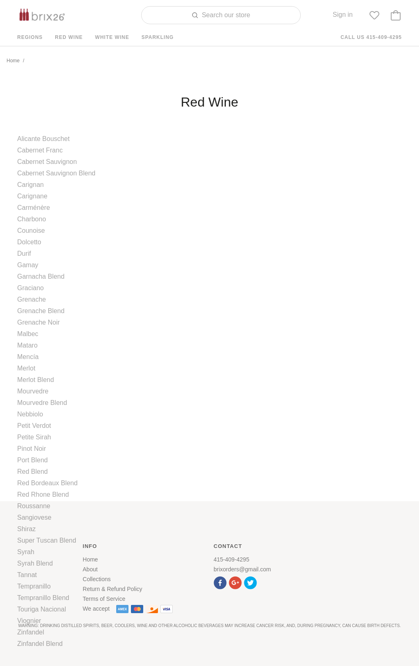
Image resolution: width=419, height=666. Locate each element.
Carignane (32, 196)
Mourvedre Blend (42, 402)
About (90, 569)
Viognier (29, 620)
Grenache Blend (41, 310)
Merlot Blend (35, 379)
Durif (24, 253)
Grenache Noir (38, 322)
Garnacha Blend (41, 276)
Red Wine (69, 37)
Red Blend (32, 471)
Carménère (33, 207)
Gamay (27, 264)
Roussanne (33, 505)
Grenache (31, 299)
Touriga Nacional (41, 609)
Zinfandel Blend (40, 643)
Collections (96, 579)
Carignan (30, 184)
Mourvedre (32, 391)
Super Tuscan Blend (46, 540)
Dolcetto (29, 242)
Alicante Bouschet (43, 138)
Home (13, 61)
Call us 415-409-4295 (371, 37)
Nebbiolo (30, 414)
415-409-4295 (231, 559)
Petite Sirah (34, 437)
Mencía (27, 356)
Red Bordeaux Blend (47, 483)
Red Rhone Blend (43, 494)
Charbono (31, 219)
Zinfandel (30, 632)
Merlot (26, 368)
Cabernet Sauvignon (47, 161)
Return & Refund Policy (112, 589)
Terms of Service (104, 599)
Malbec (27, 333)
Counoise (31, 230)
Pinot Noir (31, 448)
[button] (221, 581)
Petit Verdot (34, 425)
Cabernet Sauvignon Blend (56, 173)
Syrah (25, 551)
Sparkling (158, 37)
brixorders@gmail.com (242, 569)
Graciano (30, 287)
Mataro (27, 345)
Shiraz (26, 528)
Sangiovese (34, 517)
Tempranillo (34, 586)
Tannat (27, 574)
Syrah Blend (35, 563)
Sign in (343, 14)
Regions (30, 37)
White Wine (112, 37)
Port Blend (32, 460)
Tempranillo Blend (43, 597)
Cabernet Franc (40, 150)
